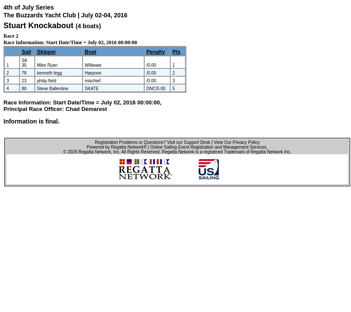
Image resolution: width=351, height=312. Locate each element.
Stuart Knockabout (38, 25)
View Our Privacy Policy (237, 142)
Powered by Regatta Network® (116, 147)
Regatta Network (95, 152)
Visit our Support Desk (188, 142)
